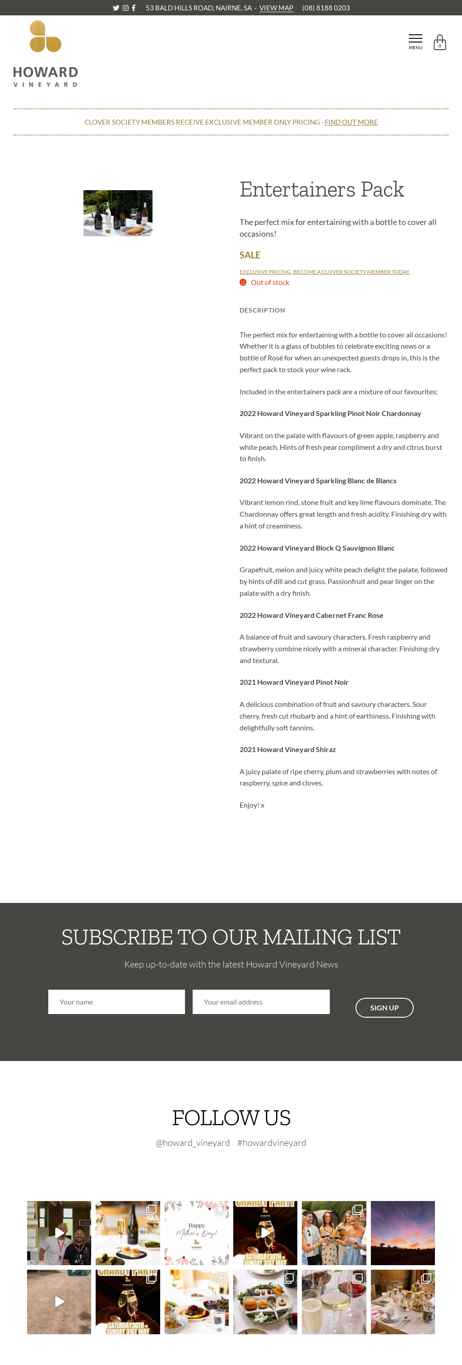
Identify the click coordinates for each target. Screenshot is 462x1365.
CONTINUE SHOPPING (51, 151)
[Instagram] (126, 8)
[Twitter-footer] (213, 1166)
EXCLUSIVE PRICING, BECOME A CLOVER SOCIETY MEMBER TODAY (325, 271)
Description (263, 310)
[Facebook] (133, 8)
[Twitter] (117, 8)
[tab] (263, 307)
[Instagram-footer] (235, 1166)
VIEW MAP (276, 8)
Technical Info (329, 310)
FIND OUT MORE (351, 122)
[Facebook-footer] (253, 1166)
